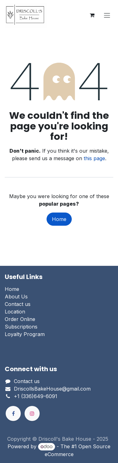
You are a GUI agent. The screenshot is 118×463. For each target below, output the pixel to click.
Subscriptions (21, 327)
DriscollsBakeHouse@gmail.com (52, 389)
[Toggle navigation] (107, 15)
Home (59, 219)
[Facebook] (13, 413)
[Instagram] (32, 413)
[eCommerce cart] (92, 15)
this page (94, 158)
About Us (16, 296)
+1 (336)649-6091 (35, 396)
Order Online (20, 319)
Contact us (18, 304)
